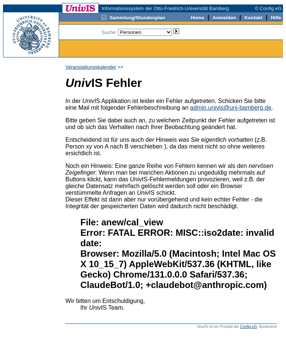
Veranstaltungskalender (90, 67)
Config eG (248, 327)
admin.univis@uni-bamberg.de (230, 107)
